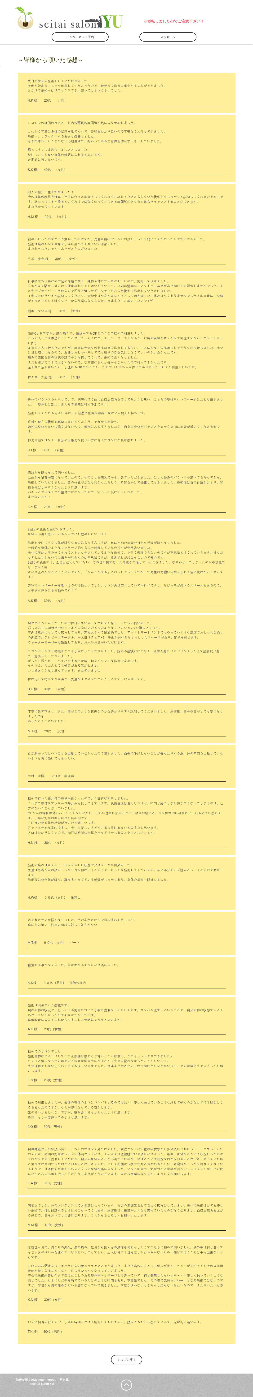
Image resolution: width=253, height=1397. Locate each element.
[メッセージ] (167, 37)
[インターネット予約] (80, 37)
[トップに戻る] (126, 1359)
